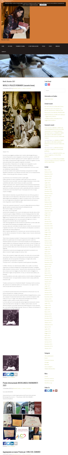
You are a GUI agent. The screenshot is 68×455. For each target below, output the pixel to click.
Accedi (46, 376)
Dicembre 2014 (48, 344)
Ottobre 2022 (48, 195)
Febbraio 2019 (48, 256)
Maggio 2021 (48, 215)
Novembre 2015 (49, 320)
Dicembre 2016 (48, 294)
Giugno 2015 (48, 331)
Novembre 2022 (49, 193)
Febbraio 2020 (48, 241)
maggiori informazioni (34, 4)
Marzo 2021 (47, 219)
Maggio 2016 (48, 307)
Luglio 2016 (47, 303)
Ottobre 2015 (48, 322)
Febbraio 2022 (48, 202)
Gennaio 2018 (48, 277)
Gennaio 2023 (48, 189)
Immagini (58, 46)
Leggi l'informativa (49, 99)
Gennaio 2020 (48, 243)
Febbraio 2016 (48, 314)
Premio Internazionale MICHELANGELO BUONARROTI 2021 (20, 384)
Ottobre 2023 (48, 178)
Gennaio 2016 (48, 316)
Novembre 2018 (49, 262)
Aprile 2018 (47, 271)
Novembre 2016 (49, 296)
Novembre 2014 (49, 346)
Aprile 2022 (47, 197)
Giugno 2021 (48, 213)
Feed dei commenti (49, 380)
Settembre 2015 (49, 324)
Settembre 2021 (49, 210)
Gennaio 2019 (48, 258)
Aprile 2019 (47, 251)
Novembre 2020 (49, 225)
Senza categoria (11, 377)
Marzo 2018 (47, 273)
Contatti (4, 51)
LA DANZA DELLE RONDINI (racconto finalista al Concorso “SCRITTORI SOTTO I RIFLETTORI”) (55, 160)
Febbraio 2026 (48, 172)
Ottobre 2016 (48, 299)
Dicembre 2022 (48, 191)
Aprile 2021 (47, 217)
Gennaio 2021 (48, 221)
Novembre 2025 (49, 174)
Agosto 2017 (48, 284)
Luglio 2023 (47, 182)
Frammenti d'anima (49, 360)
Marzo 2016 (47, 311)
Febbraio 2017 (48, 290)
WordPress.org (48, 383)
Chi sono (10, 46)
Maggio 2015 (48, 333)
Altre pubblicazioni (49, 356)
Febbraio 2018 (48, 275)
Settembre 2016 (49, 301)
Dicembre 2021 (48, 206)
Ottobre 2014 (48, 348)
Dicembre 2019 (48, 245)
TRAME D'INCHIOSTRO (50, 369)
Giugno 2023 (48, 185)
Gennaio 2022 (48, 204)
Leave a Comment (27, 88)
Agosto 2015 (48, 327)
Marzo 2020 (47, 238)
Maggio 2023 (48, 187)
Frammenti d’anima (20, 46)
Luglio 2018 (47, 269)
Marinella (47, 364)
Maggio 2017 (48, 288)
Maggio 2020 (48, 234)
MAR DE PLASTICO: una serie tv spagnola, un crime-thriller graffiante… (54, 149)
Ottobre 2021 (48, 208)
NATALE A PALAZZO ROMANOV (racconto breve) (19, 85)
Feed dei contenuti (49, 378)
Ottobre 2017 (48, 281)
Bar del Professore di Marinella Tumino (54, 106)
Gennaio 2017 (48, 292)
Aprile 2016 (47, 309)
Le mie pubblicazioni (33, 46)
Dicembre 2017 (48, 279)
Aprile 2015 (47, 335)
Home (3, 46)
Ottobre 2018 (48, 264)
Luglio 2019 (47, 247)
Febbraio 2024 (48, 176)
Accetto (43, 4)
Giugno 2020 (48, 232)
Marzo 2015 (47, 337)
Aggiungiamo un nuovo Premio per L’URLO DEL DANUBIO (21, 451)
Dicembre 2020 (48, 223)
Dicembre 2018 (48, 260)
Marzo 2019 (47, 253)
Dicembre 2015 (48, 318)
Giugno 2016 (48, 305)
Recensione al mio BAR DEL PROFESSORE (55, 112)
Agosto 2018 (48, 266)
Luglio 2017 (47, 286)
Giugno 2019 (48, 249)
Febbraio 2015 (48, 339)
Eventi (50, 46)
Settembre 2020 (49, 228)
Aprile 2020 (47, 236)
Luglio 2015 (47, 329)
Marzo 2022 (47, 200)
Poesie (43, 46)
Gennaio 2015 (48, 342)
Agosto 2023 (48, 180)
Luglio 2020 (47, 230)
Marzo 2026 (47, 169)
